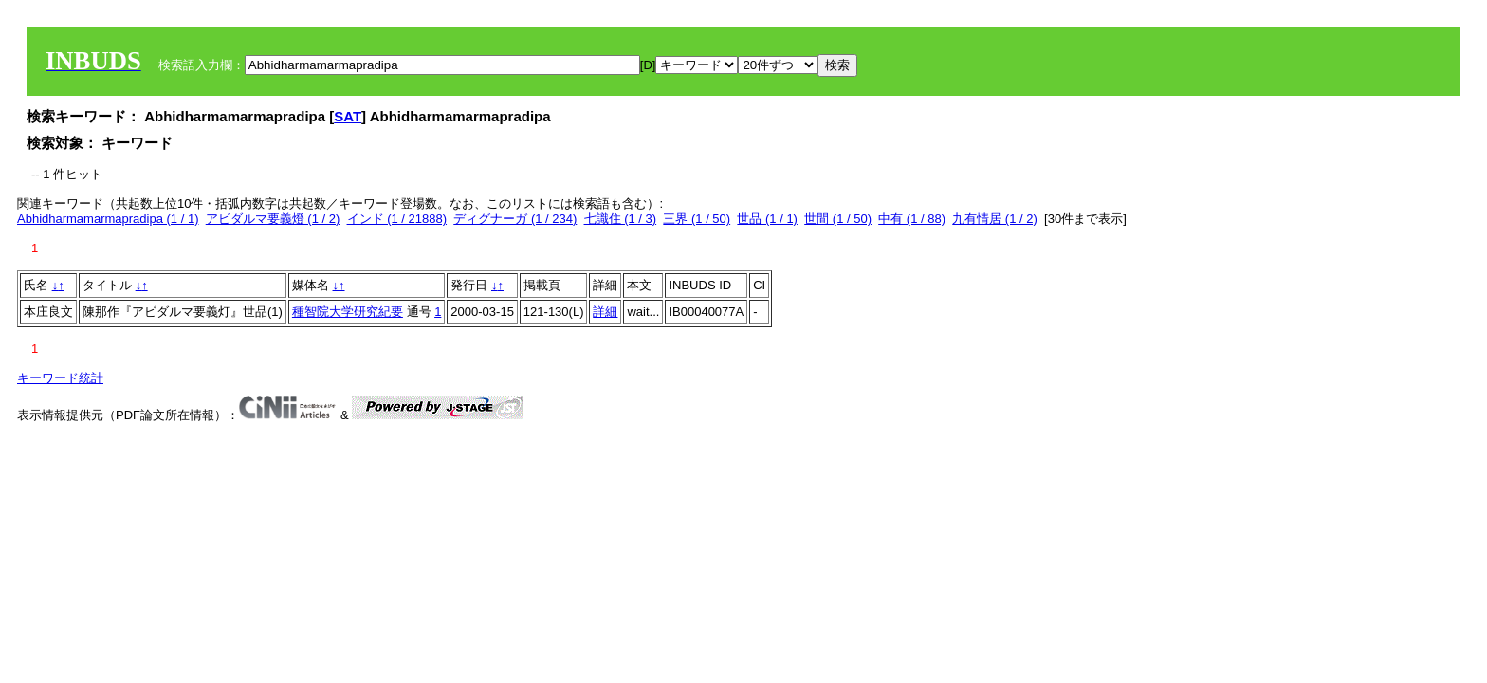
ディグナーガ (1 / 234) (515, 219)
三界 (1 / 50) (696, 219)
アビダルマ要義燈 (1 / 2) (273, 219)
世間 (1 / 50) (838, 219)
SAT (347, 116)
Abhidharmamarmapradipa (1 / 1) (107, 219)
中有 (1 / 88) (911, 219)
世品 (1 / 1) (767, 219)
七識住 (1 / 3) (620, 219)
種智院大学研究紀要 (347, 312)
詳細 (605, 312)
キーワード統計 (60, 378)
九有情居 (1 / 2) (994, 219)
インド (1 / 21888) (397, 219)
